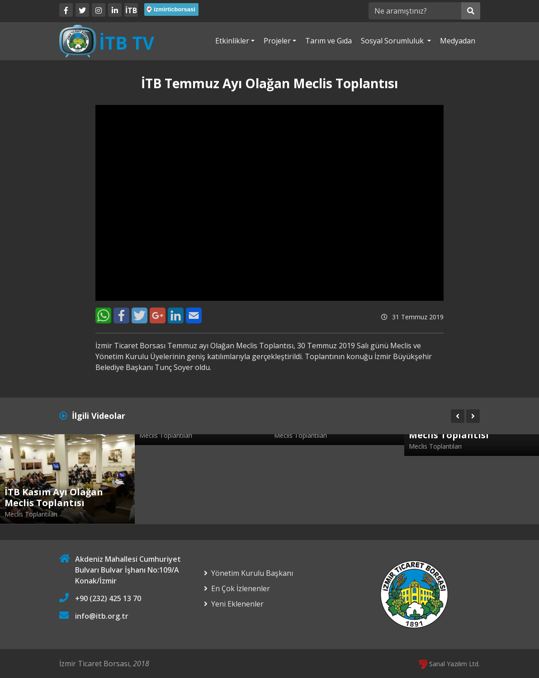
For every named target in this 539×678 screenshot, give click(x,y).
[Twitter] (82, 10)
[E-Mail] (194, 315)
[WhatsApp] (103, 315)
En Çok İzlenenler (240, 588)
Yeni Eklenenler (237, 604)
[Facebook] (66, 10)
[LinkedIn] (115, 10)
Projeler (277, 41)
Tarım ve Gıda (328, 41)
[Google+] (157, 315)
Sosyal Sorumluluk (393, 41)
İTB (131, 10)
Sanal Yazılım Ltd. (449, 663)
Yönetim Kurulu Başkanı (252, 573)
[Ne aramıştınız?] (415, 10)
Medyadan (457, 41)
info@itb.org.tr (101, 616)
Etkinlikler (232, 41)
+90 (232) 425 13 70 (108, 598)
